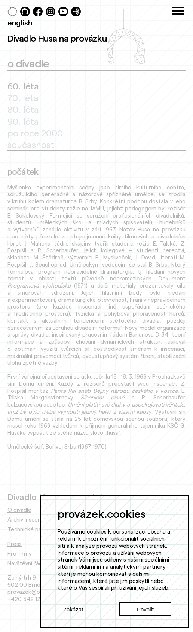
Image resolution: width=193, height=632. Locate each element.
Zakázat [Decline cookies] (73, 609)
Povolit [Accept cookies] (145, 609)
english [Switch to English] (19, 22)
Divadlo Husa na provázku (57, 38)
